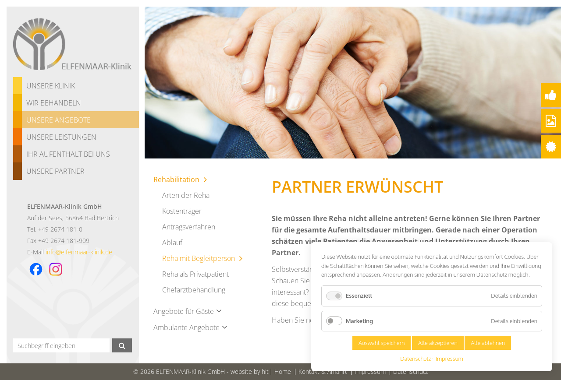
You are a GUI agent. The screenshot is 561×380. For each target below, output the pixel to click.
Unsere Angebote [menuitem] (58, 120)
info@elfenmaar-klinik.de (79, 252)
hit (265, 371)
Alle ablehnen (488, 342)
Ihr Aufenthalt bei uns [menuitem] (68, 154)
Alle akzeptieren (438, 342)
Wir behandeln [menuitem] (53, 103)
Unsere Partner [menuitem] (55, 171)
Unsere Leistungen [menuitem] (61, 137)
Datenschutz (415, 358)
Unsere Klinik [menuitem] (50, 86)
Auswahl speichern (382, 342)
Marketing (359, 320)
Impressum (449, 358)
